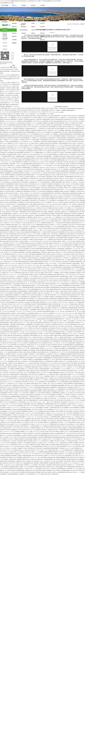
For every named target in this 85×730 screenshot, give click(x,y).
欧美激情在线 (21, 128)
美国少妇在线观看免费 (47, 191)
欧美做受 (59, 300)
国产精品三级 (11, 392)
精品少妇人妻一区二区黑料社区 (41, 172)
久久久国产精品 (66, 309)
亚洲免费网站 (11, 361)
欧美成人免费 (6, 241)
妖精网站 (15, 226)
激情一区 (40, 269)
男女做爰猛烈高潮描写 (7, 213)
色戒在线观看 (24, 296)
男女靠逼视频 (26, 333)
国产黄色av (8, 148)
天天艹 (1, 259)
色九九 (34, 267)
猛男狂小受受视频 (28, 378)
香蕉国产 (25, 359)
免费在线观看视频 (45, 195)
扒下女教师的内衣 (35, 167)
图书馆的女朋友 (46, 322)
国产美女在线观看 (12, 355)
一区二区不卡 (13, 180)
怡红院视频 (82, 202)
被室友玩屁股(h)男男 (12, 366)
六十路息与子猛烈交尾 (28, 306)
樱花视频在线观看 (20, 156)
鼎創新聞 (82, 24)
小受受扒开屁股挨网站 (63, 143)
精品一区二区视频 (42, 232)
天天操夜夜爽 (26, 119)
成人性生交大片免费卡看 (55, 174)
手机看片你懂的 (40, 309)
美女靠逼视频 (38, 294)
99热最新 (36, 466)
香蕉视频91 (15, 385)
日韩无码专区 (47, 385)
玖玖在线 (22, 232)
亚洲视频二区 (70, 185)
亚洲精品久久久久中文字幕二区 (41, 313)
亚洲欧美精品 (36, 363)
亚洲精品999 (61, 141)
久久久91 (10, 341)
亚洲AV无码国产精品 (22, 437)
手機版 (11, 2)
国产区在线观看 (75, 128)
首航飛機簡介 (4, 21)
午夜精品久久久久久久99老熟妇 (65, 361)
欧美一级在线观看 (49, 270)
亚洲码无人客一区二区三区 (27, 283)
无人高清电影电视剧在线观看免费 (74, 427)
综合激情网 (78, 270)
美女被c (28, 211)
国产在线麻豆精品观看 (59, 123)
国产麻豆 (69, 221)
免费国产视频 (3, 134)
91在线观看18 (13, 209)
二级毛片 (6, 115)
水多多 (51, 195)
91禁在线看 (10, 226)
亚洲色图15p (32, 184)
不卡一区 (57, 311)
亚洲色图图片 (13, 198)
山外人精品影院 (34, 263)
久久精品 (80, 178)
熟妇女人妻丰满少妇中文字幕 (52, 365)
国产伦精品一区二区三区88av (65, 451)
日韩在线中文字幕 (7, 84)
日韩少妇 (39, 365)
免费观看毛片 (53, 148)
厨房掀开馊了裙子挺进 (48, 121)
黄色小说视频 (78, 313)
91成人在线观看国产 (19, 171)
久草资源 (7, 95)
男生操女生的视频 (25, 115)
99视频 (40, 466)
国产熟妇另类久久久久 (24, 134)
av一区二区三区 (15, 106)
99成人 (6, 357)
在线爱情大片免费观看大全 (23, 339)
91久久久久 (56, 270)
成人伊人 (71, 350)
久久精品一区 (56, 337)
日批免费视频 (17, 435)
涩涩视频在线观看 (7, 156)
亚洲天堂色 (32, 370)
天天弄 (11, 195)
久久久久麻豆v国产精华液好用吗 (9, 233)
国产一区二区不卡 (67, 256)
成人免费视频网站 (29, 324)
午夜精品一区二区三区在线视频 (53, 171)
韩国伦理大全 (20, 422)
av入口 (41, 426)
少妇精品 (79, 204)
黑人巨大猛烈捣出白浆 (25, 117)
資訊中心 (14, 5)
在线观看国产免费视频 (42, 123)
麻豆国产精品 (72, 252)
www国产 (25, 365)
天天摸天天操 (42, 291)
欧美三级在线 (55, 208)
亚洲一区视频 (58, 285)
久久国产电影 (39, 311)
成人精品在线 (38, 119)
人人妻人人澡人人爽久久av (70, 391)
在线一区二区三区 (69, 160)
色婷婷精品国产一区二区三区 (75, 171)
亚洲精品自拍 (65, 350)
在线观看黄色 (54, 391)
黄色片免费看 (78, 331)
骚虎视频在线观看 (61, 160)
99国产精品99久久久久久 (29, 457)
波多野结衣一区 (8, 400)
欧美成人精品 (9, 433)
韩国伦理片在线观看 (56, 241)
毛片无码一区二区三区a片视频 (43, 132)
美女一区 (43, 147)
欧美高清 (56, 178)
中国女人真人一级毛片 (45, 167)
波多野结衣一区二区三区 (36, 317)
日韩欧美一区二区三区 (19, 418)
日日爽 (81, 147)
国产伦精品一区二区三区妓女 (16, 248)
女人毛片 (29, 126)
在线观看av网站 (25, 228)
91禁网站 (77, 335)
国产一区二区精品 (20, 143)
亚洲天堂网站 (71, 233)
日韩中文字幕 (36, 121)
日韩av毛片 (64, 126)
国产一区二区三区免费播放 (58, 130)
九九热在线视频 (3, 108)
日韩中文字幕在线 (36, 256)
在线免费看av (81, 346)
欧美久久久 (14, 204)
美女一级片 (60, 309)
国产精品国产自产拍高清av (32, 435)
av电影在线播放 (3, 239)
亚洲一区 (76, 160)
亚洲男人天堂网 (45, 198)
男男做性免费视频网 (27, 121)
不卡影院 (2, 453)
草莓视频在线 (20, 405)
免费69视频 (8, 106)
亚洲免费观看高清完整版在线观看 (42, 387)
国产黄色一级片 (27, 337)
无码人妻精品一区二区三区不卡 (27, 387)
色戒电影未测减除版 (12, 352)
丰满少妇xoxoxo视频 (6, 270)
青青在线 (62, 431)
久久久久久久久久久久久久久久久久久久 (65, 313)
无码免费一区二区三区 (27, 154)
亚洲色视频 (62, 442)
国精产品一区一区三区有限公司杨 (69, 117)
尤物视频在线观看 (26, 167)
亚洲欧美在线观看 (18, 307)
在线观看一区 (64, 392)
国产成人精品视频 (77, 426)
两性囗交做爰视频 (55, 189)
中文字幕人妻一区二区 (73, 402)
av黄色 (42, 324)
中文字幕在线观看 (67, 124)
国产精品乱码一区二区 (26, 233)
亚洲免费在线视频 (64, 276)
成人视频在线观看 (59, 433)
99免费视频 (58, 235)
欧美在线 (20, 318)
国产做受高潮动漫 (42, 274)
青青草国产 (26, 342)
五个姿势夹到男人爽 (56, 402)
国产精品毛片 (34, 269)
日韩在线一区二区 (29, 385)
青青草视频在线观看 (67, 134)
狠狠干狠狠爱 (6, 104)
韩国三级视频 (77, 195)
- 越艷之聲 (4, 33)
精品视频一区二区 (31, 124)
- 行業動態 (4, 46)
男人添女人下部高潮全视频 (41, 330)
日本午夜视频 (79, 198)
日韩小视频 (18, 355)
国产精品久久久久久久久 (13, 383)
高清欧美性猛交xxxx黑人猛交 (65, 250)
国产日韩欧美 (12, 132)
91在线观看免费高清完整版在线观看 (43, 248)
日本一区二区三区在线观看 (19, 243)
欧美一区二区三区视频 (9, 123)
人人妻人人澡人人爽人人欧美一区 (11, 265)
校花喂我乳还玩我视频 (48, 426)
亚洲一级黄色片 (42, 464)
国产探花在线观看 (75, 309)
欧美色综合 (59, 427)
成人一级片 (9, 339)
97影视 (27, 222)
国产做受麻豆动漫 (12, 152)
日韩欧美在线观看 (36, 108)
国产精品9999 (14, 337)
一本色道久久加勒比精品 (10, 89)
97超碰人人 (20, 226)
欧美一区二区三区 (21, 169)
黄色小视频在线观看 (25, 191)
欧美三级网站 (77, 176)
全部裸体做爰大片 (52, 137)
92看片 (26, 213)
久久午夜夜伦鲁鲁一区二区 (34, 213)
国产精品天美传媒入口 (14, 241)
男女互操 (18, 239)
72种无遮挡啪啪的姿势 (38, 148)
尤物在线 (4, 113)
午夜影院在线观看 (66, 267)
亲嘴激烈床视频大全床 (47, 259)
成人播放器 (32, 420)
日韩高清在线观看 (33, 335)
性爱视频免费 (51, 330)
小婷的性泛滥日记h (39, 158)
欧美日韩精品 (66, 119)
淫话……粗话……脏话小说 (42, 320)
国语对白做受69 (52, 172)
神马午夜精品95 (9, 426)
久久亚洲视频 (33, 137)
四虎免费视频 (10, 346)
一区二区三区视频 (39, 174)
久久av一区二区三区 (58, 195)
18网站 (57, 470)
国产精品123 (34, 331)
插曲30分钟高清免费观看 (59, 232)
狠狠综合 (36, 230)
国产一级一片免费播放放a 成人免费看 (20, 370)
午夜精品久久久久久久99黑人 (23, 348)
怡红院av (72, 278)
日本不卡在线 (82, 420)
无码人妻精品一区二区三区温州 (28, 111)
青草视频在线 (16, 331)
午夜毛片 (30, 374)
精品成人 (4, 328)
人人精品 (12, 86)
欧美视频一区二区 (24, 431)
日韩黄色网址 (13, 110)
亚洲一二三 (36, 128)
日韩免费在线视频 (38, 136)
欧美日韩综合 (26, 136)
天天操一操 (37, 222)
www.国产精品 (41, 178)
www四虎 (72, 254)
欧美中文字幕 (3, 97)
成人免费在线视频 (37, 259)
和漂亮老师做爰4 (10, 185)
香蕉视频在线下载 (63, 233)
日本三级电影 (18, 263)
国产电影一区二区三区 (37, 219)
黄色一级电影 (66, 163)
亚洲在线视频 (52, 126)
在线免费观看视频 (10, 184)
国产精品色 (66, 191)
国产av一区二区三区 (9, 221)
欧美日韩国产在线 (20, 267)
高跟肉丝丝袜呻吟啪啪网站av (69, 359)
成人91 (78, 257)
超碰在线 (77, 172)
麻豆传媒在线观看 (4, 163)
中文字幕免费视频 (79, 180)
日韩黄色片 (77, 237)
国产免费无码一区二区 (45, 200)
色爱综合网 (59, 420)
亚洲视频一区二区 (33, 298)
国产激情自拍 (44, 187)
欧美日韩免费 (9, 281)
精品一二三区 (52, 217)
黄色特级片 (41, 415)
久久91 (20, 306)
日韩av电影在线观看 (17, 400)
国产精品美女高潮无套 (35, 211)
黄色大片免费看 (46, 466)
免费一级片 (19, 215)
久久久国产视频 (52, 160)
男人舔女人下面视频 (57, 378)
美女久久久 (41, 276)
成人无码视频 (49, 117)
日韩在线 (82, 415)
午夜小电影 (31, 424)
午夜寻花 (79, 324)
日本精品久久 (66, 198)
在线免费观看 (8, 172)
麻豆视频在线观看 (25, 189)
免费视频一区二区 (34, 392)
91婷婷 (52, 119)
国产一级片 (60, 281)
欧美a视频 (46, 158)
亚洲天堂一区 (79, 124)
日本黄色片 (17, 187)
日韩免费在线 (72, 429)
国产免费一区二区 (57, 117)
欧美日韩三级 (78, 254)
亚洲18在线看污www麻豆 (74, 147)
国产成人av (17, 298)
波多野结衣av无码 (41, 208)
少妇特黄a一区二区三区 (61, 366)
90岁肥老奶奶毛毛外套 (68, 450)
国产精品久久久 (65, 174)
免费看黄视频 (56, 372)
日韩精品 (16, 184)
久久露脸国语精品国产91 (30, 156)
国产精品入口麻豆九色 (70, 232)
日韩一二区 (74, 269)
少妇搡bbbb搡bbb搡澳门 (44, 368)
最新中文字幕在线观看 (47, 176)
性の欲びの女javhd (79, 259)
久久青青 (2, 82)
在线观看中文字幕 (68, 298)
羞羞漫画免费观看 (22, 204)
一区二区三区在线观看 (15, 431)
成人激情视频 (72, 172)
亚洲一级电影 (48, 307)
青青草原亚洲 (26, 280)
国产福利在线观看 (74, 346)
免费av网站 (16, 137)
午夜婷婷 (78, 145)
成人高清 (32, 248)
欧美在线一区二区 (28, 141)
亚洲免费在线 (16, 206)
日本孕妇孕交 (48, 215)
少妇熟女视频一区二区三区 (15, 163)
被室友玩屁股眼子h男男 (15, 111)
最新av (34, 163)
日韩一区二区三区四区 (29, 143)
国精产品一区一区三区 (41, 453)
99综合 (18, 110)
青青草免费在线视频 (61, 137)
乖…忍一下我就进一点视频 (57, 293)
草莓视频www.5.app (51, 470)
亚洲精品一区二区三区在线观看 (11, 139)
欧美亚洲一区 (71, 464)
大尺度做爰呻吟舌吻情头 (55, 416)
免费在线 (24, 313)
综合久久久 (68, 184)
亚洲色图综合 (66, 169)
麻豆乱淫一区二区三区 (10, 263)
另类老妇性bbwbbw (65, 193)
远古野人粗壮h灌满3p (76, 378)
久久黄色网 (26, 176)
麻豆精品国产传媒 (54, 196)
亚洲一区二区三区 (10, 272)
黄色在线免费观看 (53, 158)
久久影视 (23, 224)
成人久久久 (16, 145)
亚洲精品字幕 (44, 184)
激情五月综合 (42, 246)
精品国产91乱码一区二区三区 (43, 221)
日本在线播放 (37, 324)
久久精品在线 (47, 324)
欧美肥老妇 (51, 296)
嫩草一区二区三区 (57, 147)
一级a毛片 (21, 193)
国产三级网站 (17, 463)
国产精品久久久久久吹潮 (37, 161)
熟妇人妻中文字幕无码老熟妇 (10, 259)
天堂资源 (25, 448)
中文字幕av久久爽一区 (34, 237)
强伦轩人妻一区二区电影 (25, 269)
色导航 (15, 420)
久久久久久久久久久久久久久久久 (60, 409)
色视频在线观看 (33, 333)
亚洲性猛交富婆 (47, 235)
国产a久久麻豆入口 (74, 119)
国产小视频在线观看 (57, 185)
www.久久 (68, 448)
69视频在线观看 (71, 322)
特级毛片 (53, 209)
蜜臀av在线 (9, 178)
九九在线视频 (48, 150)
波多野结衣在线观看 (30, 472)
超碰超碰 (53, 411)
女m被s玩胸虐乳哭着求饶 (61, 237)
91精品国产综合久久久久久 (39, 217)
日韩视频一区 (30, 461)
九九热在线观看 (30, 313)
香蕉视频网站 (63, 354)
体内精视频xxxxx (16, 294)
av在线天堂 (79, 359)
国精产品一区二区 (54, 206)
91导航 (10, 243)
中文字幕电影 (19, 209)
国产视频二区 (58, 328)
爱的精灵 (29, 383)
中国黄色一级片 (46, 383)
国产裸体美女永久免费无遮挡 (6, 137)
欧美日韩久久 (3, 99)
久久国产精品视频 (17, 341)
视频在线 (20, 219)
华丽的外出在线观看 (28, 440)
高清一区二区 (38, 182)
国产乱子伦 (52, 278)
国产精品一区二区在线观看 (69, 154)
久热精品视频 (77, 326)
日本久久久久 (36, 246)
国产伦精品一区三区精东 (37, 126)
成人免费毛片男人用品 (15, 158)
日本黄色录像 (40, 156)
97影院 (45, 272)
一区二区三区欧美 (19, 176)
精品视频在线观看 (33, 342)
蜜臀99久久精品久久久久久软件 (10, 280)
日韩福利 (18, 115)
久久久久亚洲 (67, 141)
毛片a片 (30, 265)
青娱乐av (47, 280)
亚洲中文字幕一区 (32, 365)
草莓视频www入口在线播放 (21, 161)
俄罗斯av (62, 337)
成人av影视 (58, 126)
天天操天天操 (79, 348)
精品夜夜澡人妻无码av (8, 463)
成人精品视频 (71, 261)
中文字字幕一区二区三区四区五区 (44, 331)
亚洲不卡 (24, 461)
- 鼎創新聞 (4, 30)
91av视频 (50, 372)
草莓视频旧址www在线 (21, 132)
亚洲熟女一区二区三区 (67, 150)
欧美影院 (65, 239)
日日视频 (78, 241)
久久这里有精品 (34, 464)
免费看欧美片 (59, 217)
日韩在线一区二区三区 (56, 269)
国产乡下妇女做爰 (64, 161)
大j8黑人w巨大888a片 (73, 115)
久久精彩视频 (54, 324)
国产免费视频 (61, 128)
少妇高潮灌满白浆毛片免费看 (51, 361)
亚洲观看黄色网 (61, 226)
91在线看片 (65, 328)
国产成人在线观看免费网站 (13, 134)
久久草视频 (75, 451)
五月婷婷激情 (43, 141)
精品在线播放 (46, 174)
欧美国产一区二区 (74, 178)
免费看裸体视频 (53, 422)
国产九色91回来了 (11, 276)
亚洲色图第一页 (19, 278)
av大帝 (43, 269)
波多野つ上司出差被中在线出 (13, 97)
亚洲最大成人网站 (71, 156)
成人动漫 (66, 424)
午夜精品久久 (15, 213)
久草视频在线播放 (45, 110)
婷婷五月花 (59, 317)
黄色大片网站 (23, 126)
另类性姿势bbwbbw (17, 335)
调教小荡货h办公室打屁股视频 (24, 108)
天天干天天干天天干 (58, 320)
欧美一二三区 (44, 306)
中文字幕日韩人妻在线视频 (76, 213)
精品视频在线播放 (71, 215)
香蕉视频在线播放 (38, 446)
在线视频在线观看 (11, 296)
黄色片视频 (6, 248)
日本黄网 (23, 294)
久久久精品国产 (63, 365)
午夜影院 (13, 87)
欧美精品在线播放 (58, 124)
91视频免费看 (22, 211)
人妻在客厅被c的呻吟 (64, 202)
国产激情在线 (66, 195)
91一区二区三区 (62, 342)
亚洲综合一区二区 (67, 463)
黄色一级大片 (68, 200)
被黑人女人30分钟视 (19, 309)
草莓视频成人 (51, 211)
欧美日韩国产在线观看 (21, 124)
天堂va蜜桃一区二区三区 (20, 245)
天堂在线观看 (28, 252)
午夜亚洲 (35, 150)
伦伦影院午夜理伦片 (13, 219)
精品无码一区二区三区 (48, 136)
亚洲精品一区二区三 (67, 204)
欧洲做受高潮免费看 (21, 300)
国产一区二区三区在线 (5, 337)
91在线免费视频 (65, 285)
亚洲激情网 (80, 115)
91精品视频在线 (69, 139)
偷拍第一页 (54, 254)
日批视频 (15, 195)
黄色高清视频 (50, 318)
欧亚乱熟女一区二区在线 (78, 361)
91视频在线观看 (8, 294)
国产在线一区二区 (23, 265)
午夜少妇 (9, 416)
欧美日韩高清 (7, 119)
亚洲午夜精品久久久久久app (44, 281)
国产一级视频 (31, 459)
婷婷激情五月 (52, 237)
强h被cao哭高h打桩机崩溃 (62, 172)
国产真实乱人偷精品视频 (28, 270)
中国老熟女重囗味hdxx (74, 296)
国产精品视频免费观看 (79, 344)
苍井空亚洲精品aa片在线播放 (47, 213)
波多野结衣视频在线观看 (28, 174)
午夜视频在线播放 (46, 119)
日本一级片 (17, 379)
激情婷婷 (64, 294)
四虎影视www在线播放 (43, 298)
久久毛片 (48, 113)
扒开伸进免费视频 (51, 394)
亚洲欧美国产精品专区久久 (78, 437)
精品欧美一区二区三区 (12, 427)
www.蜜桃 (60, 134)
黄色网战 (47, 276)
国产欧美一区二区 (13, 91)
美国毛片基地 (54, 128)
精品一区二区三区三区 (74, 228)
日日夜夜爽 (13, 422)
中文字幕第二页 (15, 415)
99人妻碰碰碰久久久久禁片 (59, 184)
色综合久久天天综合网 (11, 440)
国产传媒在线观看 (35, 302)
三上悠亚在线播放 (20, 276)
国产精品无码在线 (8, 193)
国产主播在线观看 (29, 150)
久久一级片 (37, 457)
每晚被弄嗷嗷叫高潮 (33, 400)
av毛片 (21, 463)
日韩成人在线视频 (64, 272)
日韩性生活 (54, 248)
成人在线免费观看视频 (71, 348)
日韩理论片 (14, 348)
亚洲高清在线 (64, 402)
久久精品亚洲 (20, 378)
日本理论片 (4, 165)
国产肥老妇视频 (8, 398)
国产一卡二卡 (42, 165)
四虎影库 (74, 204)
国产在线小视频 (75, 184)
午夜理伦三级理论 (20, 464)
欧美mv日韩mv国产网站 (37, 455)
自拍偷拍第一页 (55, 307)
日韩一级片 (62, 311)
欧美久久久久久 (6, 256)
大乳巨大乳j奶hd (15, 211)
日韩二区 (66, 252)
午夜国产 (10, 167)
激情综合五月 (75, 420)
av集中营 (52, 368)
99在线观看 (65, 261)
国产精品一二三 (9, 206)
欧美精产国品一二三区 (57, 450)
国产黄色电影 (58, 193)
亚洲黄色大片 (10, 99)
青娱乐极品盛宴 (12, 115)
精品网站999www (4, 291)
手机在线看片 (32, 320)
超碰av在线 (32, 119)
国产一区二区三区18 (62, 246)
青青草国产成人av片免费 (45, 128)
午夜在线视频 (69, 389)
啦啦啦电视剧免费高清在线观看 (59, 437)
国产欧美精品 (19, 289)
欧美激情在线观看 (37, 198)
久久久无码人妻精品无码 (20, 123)
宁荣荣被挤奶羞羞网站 (22, 291)
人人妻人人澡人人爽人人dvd (38, 265)
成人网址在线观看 (13, 291)
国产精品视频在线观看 (66, 269)
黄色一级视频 (80, 424)
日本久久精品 (49, 147)
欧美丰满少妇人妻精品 (19, 446)
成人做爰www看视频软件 (52, 154)
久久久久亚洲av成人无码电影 (50, 152)
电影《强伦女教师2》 (46, 293)
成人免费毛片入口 (48, 134)
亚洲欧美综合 (6, 132)
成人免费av (43, 124)
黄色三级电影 (3, 389)
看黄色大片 (27, 309)
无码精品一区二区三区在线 (30, 193)
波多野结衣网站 (12, 278)
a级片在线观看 (51, 328)
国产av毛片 (14, 403)
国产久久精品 (21, 195)
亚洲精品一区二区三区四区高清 (19, 257)
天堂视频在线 (11, 176)
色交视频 (57, 276)
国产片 (40, 383)
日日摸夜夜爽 (39, 180)
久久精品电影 (42, 257)
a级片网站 (23, 407)
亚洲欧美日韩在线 (30, 169)
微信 (9, 2)
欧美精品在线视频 (66, 289)
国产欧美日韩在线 (26, 263)
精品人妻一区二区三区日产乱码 (44, 241)
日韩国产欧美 (39, 300)
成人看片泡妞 (55, 257)
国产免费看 (49, 464)
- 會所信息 (4, 39)
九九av (7, 293)
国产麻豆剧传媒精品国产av (6, 283)
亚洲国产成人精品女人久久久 (20, 322)
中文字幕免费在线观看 (33, 361)
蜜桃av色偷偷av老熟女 (24, 261)
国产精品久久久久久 (6, 333)
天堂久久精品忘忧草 (6, 211)
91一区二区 (4, 167)
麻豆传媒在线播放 (46, 182)
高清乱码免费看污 (62, 158)
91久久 (41, 121)
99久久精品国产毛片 (22, 344)
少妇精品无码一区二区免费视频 (78, 281)
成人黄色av (48, 344)
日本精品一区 (51, 272)
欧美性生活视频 (10, 191)
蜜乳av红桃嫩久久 (21, 180)
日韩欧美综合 (21, 385)
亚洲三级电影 (35, 326)
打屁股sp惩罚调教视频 (52, 141)
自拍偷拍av (57, 368)
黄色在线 (33, 160)
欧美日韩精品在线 (75, 219)
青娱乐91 (32, 136)
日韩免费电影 (47, 355)
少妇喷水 (45, 228)
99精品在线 (17, 235)
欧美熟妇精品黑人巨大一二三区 (7, 102)
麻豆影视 (9, 204)
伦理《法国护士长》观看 (62, 180)
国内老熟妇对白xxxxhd (39, 270)
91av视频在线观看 (77, 134)
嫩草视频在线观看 (36, 252)
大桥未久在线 (80, 235)
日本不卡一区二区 (39, 160)
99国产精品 (24, 215)
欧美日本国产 (26, 392)
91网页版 (68, 219)
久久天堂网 (52, 366)
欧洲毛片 (59, 289)
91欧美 (43, 111)
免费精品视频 (61, 298)
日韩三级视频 (20, 202)
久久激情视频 (14, 182)
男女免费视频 (39, 389)
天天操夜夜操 (25, 354)
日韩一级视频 (10, 232)
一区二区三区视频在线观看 (22, 274)
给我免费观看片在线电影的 (60, 136)
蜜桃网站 (61, 196)
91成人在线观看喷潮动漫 (55, 132)
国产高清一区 (7, 86)
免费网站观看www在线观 (42, 224)
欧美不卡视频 (76, 246)
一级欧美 (16, 185)
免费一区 (45, 372)
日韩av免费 (51, 276)
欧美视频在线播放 (56, 346)
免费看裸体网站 (22, 250)
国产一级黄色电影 (6, 110)
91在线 (6, 200)
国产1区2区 (44, 130)
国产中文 (39, 193)
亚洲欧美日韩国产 (39, 169)
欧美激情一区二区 (29, 172)
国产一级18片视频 (76, 372)
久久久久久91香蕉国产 (41, 185)
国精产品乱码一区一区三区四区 (11, 261)
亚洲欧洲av (38, 187)
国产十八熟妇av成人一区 (68, 318)
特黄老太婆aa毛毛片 (71, 136)
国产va (74, 433)
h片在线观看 (20, 337)
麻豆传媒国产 (53, 200)
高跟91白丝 (46, 126)
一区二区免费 (66, 394)
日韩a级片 (23, 165)
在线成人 (75, 370)
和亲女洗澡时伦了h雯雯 (60, 219)
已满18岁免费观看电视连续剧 (77, 267)
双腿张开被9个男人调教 (34, 115)
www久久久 (36, 355)
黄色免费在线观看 (53, 298)
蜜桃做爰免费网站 (31, 132)
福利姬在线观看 (60, 148)
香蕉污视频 (63, 459)
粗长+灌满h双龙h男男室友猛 (15, 200)
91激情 (25, 145)
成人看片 (20, 154)
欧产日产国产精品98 (17, 167)
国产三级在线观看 (59, 187)
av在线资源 (81, 357)
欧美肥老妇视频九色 (14, 141)
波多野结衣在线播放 (65, 355)
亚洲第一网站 (6, 374)
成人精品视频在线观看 (27, 163)
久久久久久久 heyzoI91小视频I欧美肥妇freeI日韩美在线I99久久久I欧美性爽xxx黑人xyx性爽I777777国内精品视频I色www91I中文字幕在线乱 (30, 0)
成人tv (34, 306)
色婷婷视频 (4, 307)
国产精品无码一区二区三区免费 (56, 326)
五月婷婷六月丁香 (32, 145)
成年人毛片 (41, 134)
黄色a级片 (34, 304)
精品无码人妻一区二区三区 (42, 163)
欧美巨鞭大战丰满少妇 (77, 293)
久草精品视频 (9, 154)
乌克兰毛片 (21, 213)
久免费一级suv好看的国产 (59, 176)
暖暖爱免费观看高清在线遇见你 (8, 136)
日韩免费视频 (33, 309)
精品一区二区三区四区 (44, 289)
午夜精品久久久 (6, 208)
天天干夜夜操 (34, 117)
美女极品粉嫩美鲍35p (21, 217)
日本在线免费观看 (23, 178)
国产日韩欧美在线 (38, 459)
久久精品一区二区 (47, 209)
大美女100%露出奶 (31, 206)
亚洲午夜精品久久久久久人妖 (39, 154)
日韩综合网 (68, 437)
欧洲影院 (78, 167)
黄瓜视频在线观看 (47, 156)
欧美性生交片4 (28, 267)
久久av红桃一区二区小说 (24, 331)
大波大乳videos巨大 (68, 326)
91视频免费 (50, 320)
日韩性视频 (82, 317)
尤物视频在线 (25, 350)
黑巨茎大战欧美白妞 (28, 259)
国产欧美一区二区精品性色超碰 (32, 139)
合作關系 (42, 5)
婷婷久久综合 (61, 455)
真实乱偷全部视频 (58, 121)
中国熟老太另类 (46, 389)
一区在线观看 (14, 128)
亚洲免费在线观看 (77, 298)
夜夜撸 (34, 185)
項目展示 (33, 5)
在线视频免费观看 (47, 357)
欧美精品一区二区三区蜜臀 (48, 219)
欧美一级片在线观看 (13, 95)
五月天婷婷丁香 (71, 392)
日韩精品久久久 (39, 372)
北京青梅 (16, 69)
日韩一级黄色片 (61, 152)
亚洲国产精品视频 (20, 324)
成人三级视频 (69, 442)
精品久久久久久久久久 (30, 180)
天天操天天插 (25, 400)
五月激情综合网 (24, 110)
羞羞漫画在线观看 (74, 169)
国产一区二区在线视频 (13, 450)
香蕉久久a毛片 (22, 383)
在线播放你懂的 (18, 272)
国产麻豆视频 (79, 429)
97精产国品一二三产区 (56, 398)
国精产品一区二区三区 (10, 222)
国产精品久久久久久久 (9, 446)
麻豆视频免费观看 (69, 176)
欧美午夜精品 (13, 208)
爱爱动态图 (61, 357)
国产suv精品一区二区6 (62, 322)
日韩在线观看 (32, 254)
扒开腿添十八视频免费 (17, 448)
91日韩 (34, 239)
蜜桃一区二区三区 (19, 389)
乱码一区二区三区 (30, 407)
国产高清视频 (24, 346)
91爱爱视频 (72, 191)
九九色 (14, 457)
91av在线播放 (5, 466)
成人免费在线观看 (27, 304)
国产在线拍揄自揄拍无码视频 (43, 145)
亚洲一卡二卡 (20, 326)
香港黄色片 (20, 280)
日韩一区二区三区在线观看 (12, 130)
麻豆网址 (6, 379)
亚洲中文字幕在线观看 (22, 182)
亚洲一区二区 (3, 204)
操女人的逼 (5, 202)
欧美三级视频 (48, 208)
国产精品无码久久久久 (31, 208)
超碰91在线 (28, 243)
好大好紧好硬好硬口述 (72, 137)
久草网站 (69, 403)
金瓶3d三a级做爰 (24, 241)
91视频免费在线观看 (72, 307)
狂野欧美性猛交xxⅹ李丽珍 (74, 422)
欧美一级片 (40, 335)
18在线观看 (21, 185)
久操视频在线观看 (29, 128)
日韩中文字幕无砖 (12, 215)
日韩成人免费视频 (59, 411)
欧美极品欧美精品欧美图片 (28, 287)
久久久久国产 (26, 330)
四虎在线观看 (68, 152)
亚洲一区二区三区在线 (28, 363)
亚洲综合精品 (35, 257)
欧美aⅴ (9, 348)
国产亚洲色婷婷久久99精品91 (6, 363)
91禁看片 (48, 269)
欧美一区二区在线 (79, 274)
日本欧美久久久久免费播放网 (70, 257)
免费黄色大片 (64, 211)
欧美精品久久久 (72, 424)
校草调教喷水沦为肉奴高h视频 (15, 174)
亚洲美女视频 (51, 187)
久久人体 (2, 398)
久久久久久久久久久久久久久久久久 (67, 270)
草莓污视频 (78, 193)
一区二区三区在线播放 (5, 228)
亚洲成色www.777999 (5, 422)
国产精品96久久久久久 (29, 152)
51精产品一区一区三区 (59, 435)
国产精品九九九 (46, 278)
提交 (14, 65)
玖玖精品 (18, 372)
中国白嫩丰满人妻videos (53, 429)
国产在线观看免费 (26, 160)
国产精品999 (21, 391)
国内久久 (83, 257)
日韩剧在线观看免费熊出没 (78, 132)
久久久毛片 (59, 294)
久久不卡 (21, 141)
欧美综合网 (74, 389)
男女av (37, 396)
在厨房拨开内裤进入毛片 (76, 222)
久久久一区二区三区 (59, 145)
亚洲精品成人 (33, 176)
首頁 (73, 24)
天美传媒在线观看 (44, 139)
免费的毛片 (16, 100)
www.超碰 (64, 215)
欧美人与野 (29, 322)
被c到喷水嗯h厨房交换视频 (48, 311)
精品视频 (64, 427)
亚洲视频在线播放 (39, 152)
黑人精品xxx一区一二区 (78, 387)
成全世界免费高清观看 (67, 300)
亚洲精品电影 (68, 130)
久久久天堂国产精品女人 (12, 451)
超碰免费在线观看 (35, 348)
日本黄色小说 (3, 320)
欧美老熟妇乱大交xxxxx (38, 461)
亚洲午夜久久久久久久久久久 (62, 304)
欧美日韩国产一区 (79, 453)
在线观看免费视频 (38, 359)
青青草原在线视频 (29, 195)
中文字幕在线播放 (20, 150)
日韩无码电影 (74, 141)
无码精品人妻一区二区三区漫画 (61, 243)
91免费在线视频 (76, 300)
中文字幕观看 (11, 368)
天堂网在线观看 (7, 128)
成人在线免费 (17, 126)
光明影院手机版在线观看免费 (54, 306)
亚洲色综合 (44, 429)
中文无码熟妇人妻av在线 (17, 365)
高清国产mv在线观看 (60, 379)
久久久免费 (7, 82)
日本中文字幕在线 (58, 198)
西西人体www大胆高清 (51, 427)
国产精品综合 (29, 250)
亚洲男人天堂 (64, 147)
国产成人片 (52, 466)
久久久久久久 (6, 91)
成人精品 (83, 439)
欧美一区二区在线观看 (70, 167)
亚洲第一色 (20, 259)
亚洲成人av (69, 246)
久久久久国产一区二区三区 (67, 306)
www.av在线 (72, 198)
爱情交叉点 (41, 361)
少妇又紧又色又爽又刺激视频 (49, 180)
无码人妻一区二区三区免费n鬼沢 (57, 167)
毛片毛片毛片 (23, 235)
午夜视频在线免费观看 (33, 291)
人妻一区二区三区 (18, 147)
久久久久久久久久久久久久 (11, 121)
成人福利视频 (47, 169)
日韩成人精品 (5, 176)
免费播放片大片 (11, 143)
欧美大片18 (32, 330)
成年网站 (43, 365)
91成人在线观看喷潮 (54, 341)
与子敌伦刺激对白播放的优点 (18, 172)
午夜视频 (61, 429)
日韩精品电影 (44, 252)
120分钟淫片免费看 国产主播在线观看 (28, 315)
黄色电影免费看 (21, 252)
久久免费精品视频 (28, 198)
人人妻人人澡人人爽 (61, 413)
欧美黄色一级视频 (9, 391)
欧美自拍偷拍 (44, 115)
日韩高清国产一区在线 (18, 237)
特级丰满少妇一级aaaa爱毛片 (39, 250)
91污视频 (80, 315)
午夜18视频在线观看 (11, 124)
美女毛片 (13, 156)
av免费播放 (41, 374)
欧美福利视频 (6, 324)
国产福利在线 (57, 211)
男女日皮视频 (42, 392)
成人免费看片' (27, 302)
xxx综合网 (42, 431)
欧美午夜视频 (15, 178)
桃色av (64, 182)
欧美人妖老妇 (63, 156)
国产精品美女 (82, 152)
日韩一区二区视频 (62, 221)
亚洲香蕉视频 (33, 226)
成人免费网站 (38, 243)
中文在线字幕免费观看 (24, 137)
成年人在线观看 (10, 235)
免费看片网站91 (67, 293)
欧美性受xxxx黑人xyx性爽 (34, 110)
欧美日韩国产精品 (39, 287)
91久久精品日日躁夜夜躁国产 (54, 115)
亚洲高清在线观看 (59, 213)
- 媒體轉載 (4, 49)
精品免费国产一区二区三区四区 (37, 280)
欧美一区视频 (16, 232)
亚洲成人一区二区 (25, 113)
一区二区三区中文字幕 (53, 261)
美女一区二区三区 (10, 100)
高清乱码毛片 (66, 296)
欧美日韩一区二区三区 (25, 413)
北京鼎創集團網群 (4, 2)
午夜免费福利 (26, 335)
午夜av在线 (14, 409)
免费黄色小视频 (44, 444)
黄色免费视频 (75, 250)
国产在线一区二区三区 (68, 121)
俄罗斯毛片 (78, 322)
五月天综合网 (35, 409)
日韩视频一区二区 (63, 208)
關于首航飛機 (4, 5)
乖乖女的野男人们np (34, 200)
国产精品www (71, 180)
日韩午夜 (58, 370)
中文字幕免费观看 (34, 134)
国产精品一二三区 (64, 189)
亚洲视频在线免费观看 (16, 396)
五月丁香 (27, 294)
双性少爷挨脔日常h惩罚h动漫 (49, 317)
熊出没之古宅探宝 (30, 272)
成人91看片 (39, 209)
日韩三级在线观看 (57, 350)
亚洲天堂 (70, 243)
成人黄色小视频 (39, 235)
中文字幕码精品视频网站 (5, 415)
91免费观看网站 (75, 148)
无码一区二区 (49, 111)
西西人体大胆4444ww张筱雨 (47, 418)
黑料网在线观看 (20, 152)
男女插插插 (18, 222)
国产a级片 (38, 420)
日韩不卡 (38, 124)
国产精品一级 (61, 344)
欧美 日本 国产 (8, 387)
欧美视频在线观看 (20, 470)
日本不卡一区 (76, 185)
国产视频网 (51, 198)
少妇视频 (61, 154)
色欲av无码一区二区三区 (43, 245)
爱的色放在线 (18, 381)
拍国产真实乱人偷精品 (70, 226)
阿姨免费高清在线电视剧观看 (73, 158)
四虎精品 (50, 184)
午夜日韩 (23, 222)
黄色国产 (15, 154)
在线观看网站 (71, 237)
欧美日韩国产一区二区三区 (16, 311)
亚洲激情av (20, 121)
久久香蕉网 (51, 407)
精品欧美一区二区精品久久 (72, 182)
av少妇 (64, 196)
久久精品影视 (24, 239)
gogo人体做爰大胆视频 (54, 444)
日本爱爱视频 (49, 274)
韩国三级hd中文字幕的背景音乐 (16, 468)
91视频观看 (49, 185)
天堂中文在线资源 (72, 189)
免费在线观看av (25, 200)
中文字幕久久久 (66, 281)
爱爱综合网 (66, 429)
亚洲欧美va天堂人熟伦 (74, 202)
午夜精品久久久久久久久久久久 (9, 274)
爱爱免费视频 (59, 182)
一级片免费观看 (36, 141)
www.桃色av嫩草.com (14, 376)
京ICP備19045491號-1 (5, 67)
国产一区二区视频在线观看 (32, 165)
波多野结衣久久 (71, 126)
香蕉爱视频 (43, 113)
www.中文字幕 (68, 128)
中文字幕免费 (8, 87)
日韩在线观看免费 (59, 119)
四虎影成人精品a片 (67, 420)
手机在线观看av (17, 283)
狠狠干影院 (10, 335)
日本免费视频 (52, 379)
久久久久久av (54, 226)
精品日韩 (46, 160)
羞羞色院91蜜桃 (70, 209)
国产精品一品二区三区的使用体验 (37, 381)
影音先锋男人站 (25, 381)
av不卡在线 (46, 161)
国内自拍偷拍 (33, 221)
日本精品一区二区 (6, 158)
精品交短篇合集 (63, 287)
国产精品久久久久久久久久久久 (17, 254)
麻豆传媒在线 (3, 235)
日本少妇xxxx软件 (15, 472)
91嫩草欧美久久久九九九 (28, 147)
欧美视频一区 (37, 147)
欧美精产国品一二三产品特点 (14, 165)
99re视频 (52, 145)
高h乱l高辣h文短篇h (4, 289)
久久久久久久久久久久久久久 (65, 206)
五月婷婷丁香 (41, 150)
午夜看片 (14, 267)
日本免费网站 (21, 130)
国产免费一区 (27, 226)
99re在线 (73, 124)
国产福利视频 (3, 346)
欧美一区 (50, 233)
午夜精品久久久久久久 (31, 123)
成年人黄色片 (64, 115)
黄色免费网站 (14, 455)
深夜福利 (68, 459)
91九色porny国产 (71, 224)
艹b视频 (69, 132)
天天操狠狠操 (68, 148)
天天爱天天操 (46, 148)
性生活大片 (54, 281)
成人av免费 (23, 435)
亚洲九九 (60, 204)
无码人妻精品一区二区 (58, 252)
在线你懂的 (74, 291)
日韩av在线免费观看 (37, 322)
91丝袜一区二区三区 (12, 108)
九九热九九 (17, 221)
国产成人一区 (46, 442)
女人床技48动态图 (80, 226)
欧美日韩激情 (81, 307)
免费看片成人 (46, 422)
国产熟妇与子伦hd (12, 304)
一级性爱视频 (78, 126)
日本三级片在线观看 (60, 139)
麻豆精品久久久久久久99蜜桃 (10, 169)
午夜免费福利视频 (13, 104)
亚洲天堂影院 (79, 232)
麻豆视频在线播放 (31, 235)
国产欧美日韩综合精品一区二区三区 (38, 202)
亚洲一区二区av (3, 143)
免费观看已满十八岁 (15, 117)
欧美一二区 (7, 117)
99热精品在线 (75, 152)
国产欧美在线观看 (72, 287)
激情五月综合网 (69, 457)
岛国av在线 (62, 291)
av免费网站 (52, 182)
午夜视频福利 (19, 457)
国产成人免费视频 (6, 287)
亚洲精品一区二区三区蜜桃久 (13, 113)
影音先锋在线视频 (9, 350)
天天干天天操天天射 (9, 187)
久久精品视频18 (17, 346)
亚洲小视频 (60, 163)
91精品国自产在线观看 (39, 385)
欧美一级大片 (39, 111)
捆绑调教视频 (39, 254)
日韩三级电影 (21, 451)
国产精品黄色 (73, 235)
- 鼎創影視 (4, 42)
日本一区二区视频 (48, 374)
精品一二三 (6, 195)
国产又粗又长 (76, 121)
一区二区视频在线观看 (77, 337)
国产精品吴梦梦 (3, 348)
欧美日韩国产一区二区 (35, 113)
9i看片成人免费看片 (56, 215)
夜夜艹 (27, 204)
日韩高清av (43, 108)
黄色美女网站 (46, 196)
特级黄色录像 (67, 213)
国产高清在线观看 (21, 246)
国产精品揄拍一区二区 (42, 239)
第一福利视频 (13, 289)
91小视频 (50, 378)
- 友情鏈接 (4, 36)
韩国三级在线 (72, 161)
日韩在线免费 (20, 440)
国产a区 (72, 195)
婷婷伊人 (37, 143)
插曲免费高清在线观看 (72, 354)
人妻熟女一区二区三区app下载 (46, 230)
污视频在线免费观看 (26, 285)
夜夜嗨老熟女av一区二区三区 (72, 248)
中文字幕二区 (20, 198)
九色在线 (21, 145)
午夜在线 (19, 313)
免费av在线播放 (18, 160)
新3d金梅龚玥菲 (60, 200)
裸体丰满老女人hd (16, 224)
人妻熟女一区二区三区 (73, 276)
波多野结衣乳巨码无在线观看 (51, 143)
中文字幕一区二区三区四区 (50, 263)
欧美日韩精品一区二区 (14, 269)
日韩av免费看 (19, 136)
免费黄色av (27, 130)
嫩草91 (32, 379)
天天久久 (67, 431)
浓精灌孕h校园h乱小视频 (52, 250)
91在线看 (26, 320)
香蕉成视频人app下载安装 (41, 472)
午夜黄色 (56, 348)
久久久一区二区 (31, 453)
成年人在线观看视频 (80, 161)
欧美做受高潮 (70, 365)
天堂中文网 (64, 132)
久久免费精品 (44, 233)
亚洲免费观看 (80, 189)
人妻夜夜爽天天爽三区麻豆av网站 (55, 239)
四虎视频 (42, 143)
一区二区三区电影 (9, 420)
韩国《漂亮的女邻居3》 (51, 246)
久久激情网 (30, 239)
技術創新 (23, 5)
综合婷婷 (45, 261)
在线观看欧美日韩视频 (36, 130)
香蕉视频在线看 (78, 261)
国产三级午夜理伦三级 (80, 233)
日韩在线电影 (53, 370)
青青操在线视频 (54, 221)
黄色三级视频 (50, 123)
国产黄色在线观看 (12, 470)
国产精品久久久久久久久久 (17, 148)
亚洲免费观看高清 (56, 392)
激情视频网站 (78, 215)
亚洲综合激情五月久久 (25, 426)
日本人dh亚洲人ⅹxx (7, 448)
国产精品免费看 (7, 409)
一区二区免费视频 (40, 451)
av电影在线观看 (27, 256)
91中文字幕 (6, 402)
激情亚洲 (11, 293)
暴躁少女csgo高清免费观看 (10, 217)
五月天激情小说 (75, 463)
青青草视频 (27, 317)
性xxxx (29, 161)
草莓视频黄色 (3, 318)
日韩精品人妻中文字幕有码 (53, 228)
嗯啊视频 (55, 134)
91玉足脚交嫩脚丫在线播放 (38, 307)
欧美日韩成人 (15, 193)
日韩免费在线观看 (64, 165)
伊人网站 (81, 182)
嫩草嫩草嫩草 (34, 232)
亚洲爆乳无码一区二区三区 (52, 202)
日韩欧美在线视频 (76, 130)
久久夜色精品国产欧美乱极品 (12, 328)
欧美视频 (49, 304)
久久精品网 (26, 422)
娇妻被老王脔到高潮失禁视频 (11, 250)
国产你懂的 (3, 154)
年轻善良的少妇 (49, 124)
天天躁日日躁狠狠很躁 (10, 302)
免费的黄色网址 (35, 366)
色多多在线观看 (56, 259)
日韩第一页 (7, 198)
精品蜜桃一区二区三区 (73, 239)
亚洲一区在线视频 (55, 405)
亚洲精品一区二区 (42, 117)
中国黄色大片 (9, 257)
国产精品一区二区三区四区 (23, 444)
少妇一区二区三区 (59, 245)
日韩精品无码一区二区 (17, 270)
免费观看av (57, 272)
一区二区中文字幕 (31, 187)
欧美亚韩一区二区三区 (11, 300)
